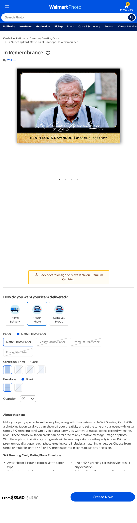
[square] (7, 369)
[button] (47, 53)
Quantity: (9, 399)
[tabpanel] (68, 105)
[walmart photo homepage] (65, 7)
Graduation (43, 26)
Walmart (12, 60)
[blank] (7, 387)
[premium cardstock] (86, 342)
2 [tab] (65, 179)
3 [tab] (71, 179)
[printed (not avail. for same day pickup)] (18, 387)
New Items (25, 26)
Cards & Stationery (89, 26)
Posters (109, 26)
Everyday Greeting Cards (44, 38)
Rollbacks (9, 26)
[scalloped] (41, 369)
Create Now (103, 497)
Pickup (59, 26)
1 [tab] (59, 179)
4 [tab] (77, 179)
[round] (18, 369)
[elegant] (30, 369)
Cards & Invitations (14, 38)
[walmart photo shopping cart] (126, 7)
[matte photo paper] (18, 342)
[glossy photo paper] (52, 342)
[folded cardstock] (18, 352)
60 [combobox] (23, 398)
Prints (70, 26)
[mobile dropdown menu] (7, 7)
